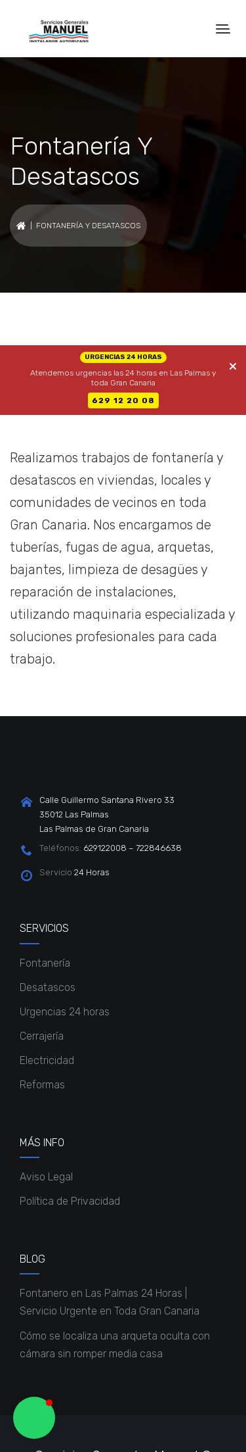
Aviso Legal (46, 1177)
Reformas (42, 1084)
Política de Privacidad (70, 1201)
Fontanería (45, 963)
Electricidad (47, 1060)
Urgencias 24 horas (65, 1011)
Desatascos (47, 987)
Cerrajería (42, 1036)
